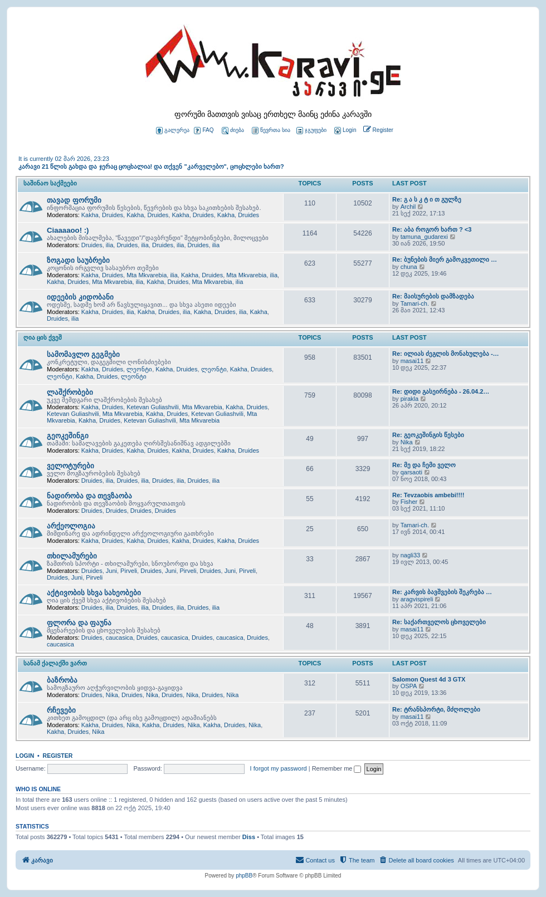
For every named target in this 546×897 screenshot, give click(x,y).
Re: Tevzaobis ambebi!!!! (428, 495)
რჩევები (61, 710)
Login (25, 755)
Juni (111, 570)
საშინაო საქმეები (50, 183)
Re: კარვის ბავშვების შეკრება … (442, 592)
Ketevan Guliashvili (152, 407)
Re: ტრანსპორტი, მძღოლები (436, 709)
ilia (109, 245)
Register (58, 755)
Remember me (337, 768)
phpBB (244, 876)
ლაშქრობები (70, 392)
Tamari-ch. (415, 303)
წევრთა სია (271, 130)
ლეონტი (139, 369)
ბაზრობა (62, 680)
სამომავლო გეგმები (83, 354)
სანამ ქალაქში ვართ (55, 663)
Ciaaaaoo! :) (68, 230)
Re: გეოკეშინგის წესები (428, 435)
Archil (408, 206)
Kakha (90, 215)
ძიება (233, 130)
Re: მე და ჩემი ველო (424, 465)
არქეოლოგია (71, 526)
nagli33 (410, 555)
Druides (112, 215)
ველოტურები (70, 466)
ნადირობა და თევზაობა (89, 496)
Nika (407, 442)
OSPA (409, 686)
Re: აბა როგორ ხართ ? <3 (431, 229)
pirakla (409, 398)
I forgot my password (278, 768)
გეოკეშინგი (68, 436)
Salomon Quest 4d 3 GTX (428, 679)
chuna (409, 266)
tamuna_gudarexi (424, 236)
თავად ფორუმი (74, 200)
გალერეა (172, 130)
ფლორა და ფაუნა (79, 623)
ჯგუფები (311, 130)
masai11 (412, 360)
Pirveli (128, 570)
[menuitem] (344, 130)
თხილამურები (72, 556)
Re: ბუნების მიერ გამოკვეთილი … (444, 259)
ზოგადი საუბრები (78, 260)
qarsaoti (411, 472)
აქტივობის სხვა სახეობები (94, 593)
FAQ (203, 130)
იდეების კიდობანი (80, 297)
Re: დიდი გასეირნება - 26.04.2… (440, 391)
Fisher (409, 501)
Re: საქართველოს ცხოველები (439, 622)
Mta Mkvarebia (146, 275)
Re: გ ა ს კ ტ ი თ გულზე (426, 199)
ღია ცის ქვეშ (42, 337)
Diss (248, 837)
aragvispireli (417, 599)
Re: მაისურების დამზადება (433, 296)
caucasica (119, 637)
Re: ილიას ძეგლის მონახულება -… (445, 353)
